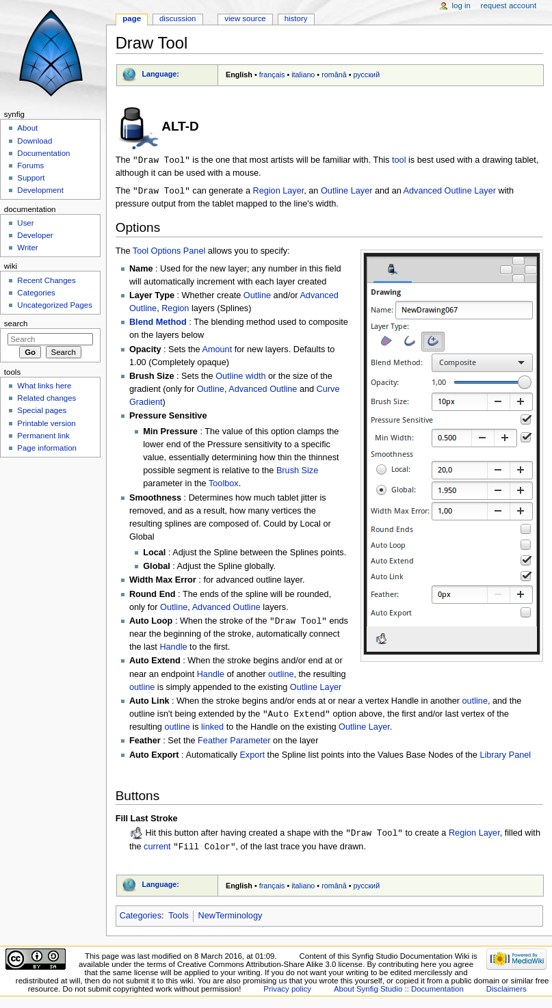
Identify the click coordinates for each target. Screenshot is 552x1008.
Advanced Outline (262, 390)
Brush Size (297, 472)
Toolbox (224, 485)
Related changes (46, 398)
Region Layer (278, 192)
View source (244, 18)
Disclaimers (506, 993)
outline (280, 676)
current (157, 850)
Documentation (43, 153)
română (334, 74)
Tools (178, 919)
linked (212, 729)
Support (30, 178)
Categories (140, 919)
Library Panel (505, 757)
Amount (217, 351)
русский (366, 74)
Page (131, 18)
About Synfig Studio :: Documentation (399, 993)
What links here (44, 386)
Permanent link (43, 436)
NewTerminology (230, 919)
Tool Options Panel (169, 252)
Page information (47, 448)
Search (16, 323)
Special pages (41, 410)
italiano (303, 74)
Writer (27, 247)
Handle (173, 649)
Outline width (240, 377)
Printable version (46, 423)
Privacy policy (287, 993)
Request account (509, 5)
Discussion (177, 18)
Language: (160, 74)
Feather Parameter (234, 743)
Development (40, 190)
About (27, 128)
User (25, 223)
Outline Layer (346, 192)
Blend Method (158, 323)
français (272, 74)
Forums (30, 165)
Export (252, 757)
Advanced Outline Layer (450, 192)
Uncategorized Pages (54, 305)
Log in (461, 5)
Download (34, 141)
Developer (35, 235)
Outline (257, 297)
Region (175, 310)
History (296, 18)
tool (399, 160)
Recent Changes (46, 280)
